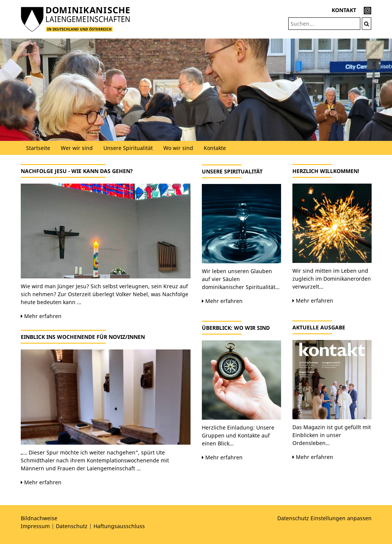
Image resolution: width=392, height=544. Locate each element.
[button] (29, 90)
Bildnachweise (39, 518)
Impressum (35, 526)
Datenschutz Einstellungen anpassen (324, 518)
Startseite (38, 147)
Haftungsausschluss (119, 526)
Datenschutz (72, 526)
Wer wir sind (77, 147)
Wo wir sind (178, 147)
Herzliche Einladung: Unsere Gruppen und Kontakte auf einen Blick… (238, 435)
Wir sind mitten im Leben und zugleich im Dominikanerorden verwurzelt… (331, 278)
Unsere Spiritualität (128, 147)
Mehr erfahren (41, 316)
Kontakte (215, 147)
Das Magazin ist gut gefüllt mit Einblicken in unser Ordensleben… (331, 435)
